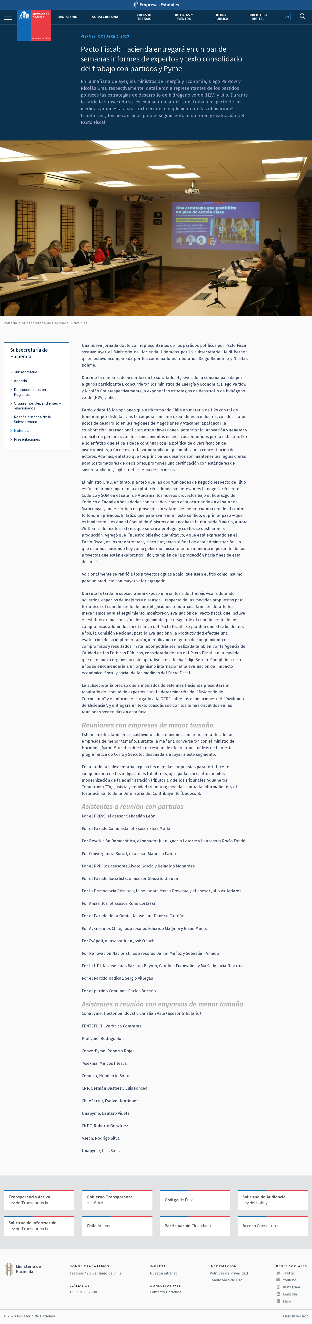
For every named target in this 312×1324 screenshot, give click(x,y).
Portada (10, 323)
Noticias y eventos (184, 17)
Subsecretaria (25, 372)
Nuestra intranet (163, 1273)
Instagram (288, 1287)
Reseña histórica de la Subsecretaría (32, 419)
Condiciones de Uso (226, 1280)
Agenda (20, 380)
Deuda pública (221, 17)
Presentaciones (27, 439)
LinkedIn (286, 1294)
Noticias (80, 323)
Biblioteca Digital (258, 17)
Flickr (284, 1301)
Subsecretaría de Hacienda (45, 323)
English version (295, 1316)
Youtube (286, 1280)
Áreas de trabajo (144, 17)
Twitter (285, 1273)
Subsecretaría (105, 17)
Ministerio (67, 17)
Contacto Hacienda (165, 1292)
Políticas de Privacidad (229, 1273)
